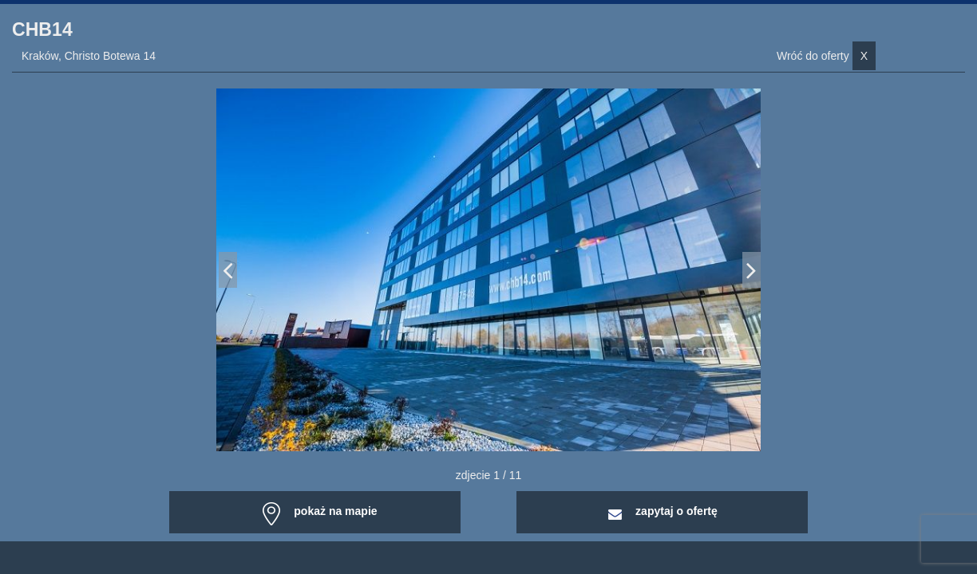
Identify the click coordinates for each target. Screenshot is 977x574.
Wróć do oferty (826, 55)
